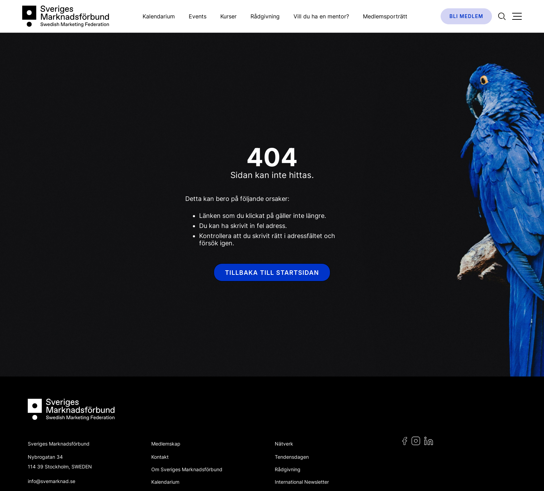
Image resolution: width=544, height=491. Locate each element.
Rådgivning (265, 16)
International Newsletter (302, 482)
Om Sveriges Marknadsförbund (186, 469)
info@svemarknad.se (51, 481)
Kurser (228, 16)
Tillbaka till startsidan (272, 272)
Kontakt (160, 457)
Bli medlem (466, 16)
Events (197, 16)
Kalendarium (159, 16)
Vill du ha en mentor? (321, 16)
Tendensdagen (292, 457)
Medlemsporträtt (385, 16)
